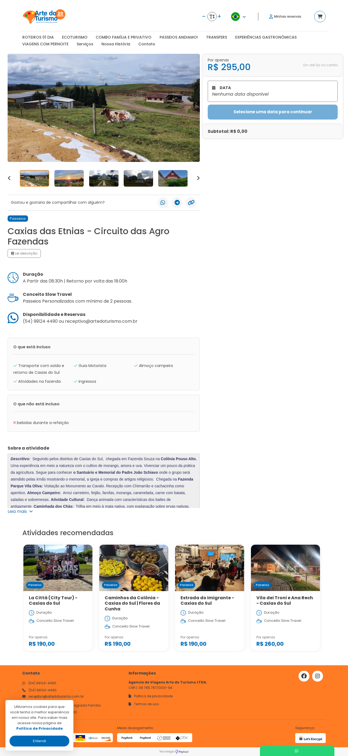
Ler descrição (24, 253)
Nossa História (115, 44)
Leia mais (20, 511)
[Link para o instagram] (317, 676)
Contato (146, 44)
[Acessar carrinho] (320, 16)
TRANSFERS (216, 37)
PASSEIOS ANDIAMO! (179, 37)
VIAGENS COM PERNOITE (45, 44)
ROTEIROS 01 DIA (38, 37)
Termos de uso (144, 704)
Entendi (39, 741)
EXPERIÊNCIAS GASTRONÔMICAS (266, 37)
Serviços (85, 44)
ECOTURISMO (75, 37)
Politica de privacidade (151, 696)
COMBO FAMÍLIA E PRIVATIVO (123, 37)
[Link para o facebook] (304, 676)
